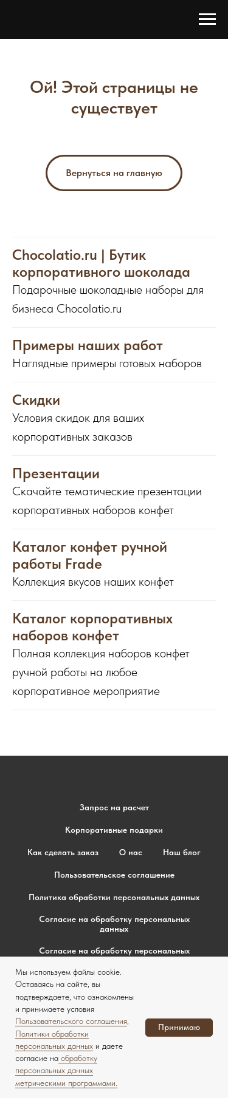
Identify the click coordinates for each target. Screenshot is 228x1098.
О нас (130, 852)
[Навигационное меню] (207, 19)
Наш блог (182, 852)
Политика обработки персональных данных (114, 897)
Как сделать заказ (62, 852)
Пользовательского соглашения (71, 1021)
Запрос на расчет (114, 807)
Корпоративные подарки (114, 830)
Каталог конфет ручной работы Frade (89, 555)
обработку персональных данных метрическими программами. (66, 1070)
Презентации (56, 473)
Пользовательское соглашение (114, 874)
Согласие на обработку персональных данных (114, 924)
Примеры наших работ (87, 345)
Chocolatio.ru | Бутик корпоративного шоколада (101, 263)
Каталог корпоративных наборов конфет (92, 627)
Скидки (36, 399)
